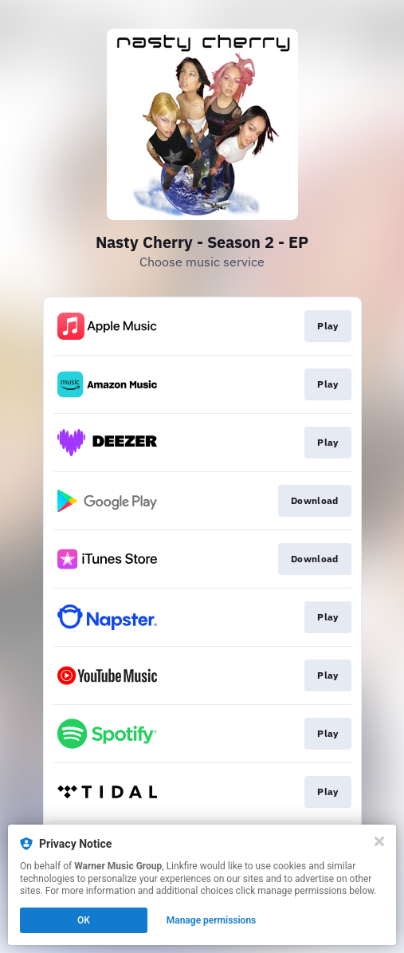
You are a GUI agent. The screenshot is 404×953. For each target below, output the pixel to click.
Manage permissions (212, 920)
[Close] (379, 841)
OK (83, 920)
